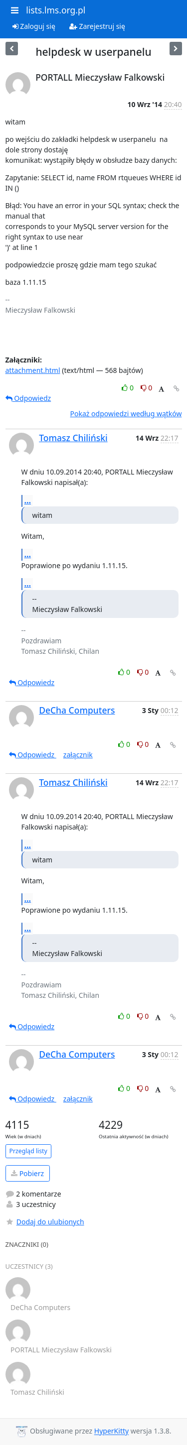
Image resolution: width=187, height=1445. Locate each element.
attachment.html (32, 370)
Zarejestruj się (97, 26)
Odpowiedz (28, 398)
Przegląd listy (28, 1151)
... (27, 500)
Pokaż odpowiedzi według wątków (126, 413)
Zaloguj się (33, 26)
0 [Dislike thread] (147, 387)
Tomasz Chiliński (73, 438)
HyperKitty (111, 1431)
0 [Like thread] (128, 387)
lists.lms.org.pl (55, 10)
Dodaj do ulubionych (44, 1221)
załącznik (78, 754)
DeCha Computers (77, 710)
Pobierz (27, 1173)
